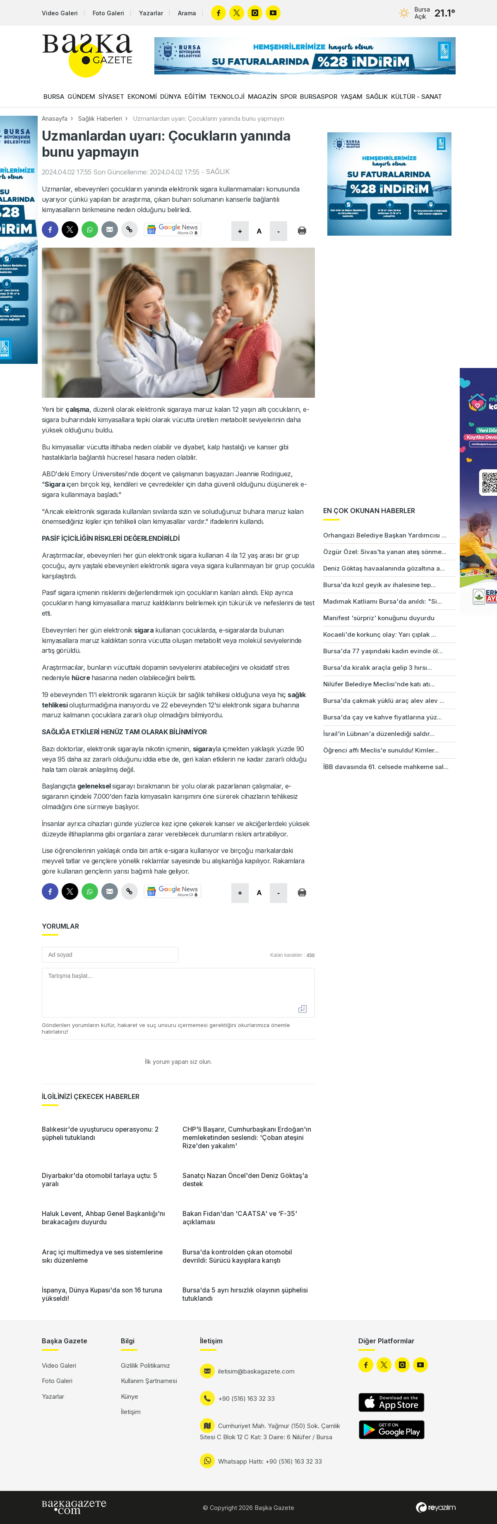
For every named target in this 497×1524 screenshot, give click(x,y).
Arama (187, 13)
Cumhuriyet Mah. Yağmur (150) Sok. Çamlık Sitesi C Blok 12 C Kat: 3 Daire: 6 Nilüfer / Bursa (270, 1431)
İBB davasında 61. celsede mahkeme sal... (386, 767)
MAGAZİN (262, 96)
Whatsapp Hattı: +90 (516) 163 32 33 (270, 1461)
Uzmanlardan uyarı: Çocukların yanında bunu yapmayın (208, 118)
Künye (129, 1396)
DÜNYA (170, 96)
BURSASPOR (318, 96)
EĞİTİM (195, 96)
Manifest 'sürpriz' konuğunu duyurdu (379, 618)
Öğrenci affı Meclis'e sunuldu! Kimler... (381, 750)
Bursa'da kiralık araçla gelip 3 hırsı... (377, 667)
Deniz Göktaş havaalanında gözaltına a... (384, 568)
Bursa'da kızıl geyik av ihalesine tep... (379, 585)
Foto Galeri (108, 13)
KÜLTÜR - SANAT (416, 96)
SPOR (288, 96)
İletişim (131, 1412)
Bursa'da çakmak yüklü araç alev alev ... (383, 701)
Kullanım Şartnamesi (149, 1381)
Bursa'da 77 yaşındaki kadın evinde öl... (383, 651)
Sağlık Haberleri (100, 118)
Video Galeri (60, 13)
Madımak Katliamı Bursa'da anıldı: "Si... (382, 601)
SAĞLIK (377, 96)
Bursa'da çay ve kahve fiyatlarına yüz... (382, 717)
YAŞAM (352, 96)
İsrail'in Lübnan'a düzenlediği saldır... (379, 734)
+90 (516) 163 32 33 (246, 1398)
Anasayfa (54, 118)
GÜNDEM (81, 96)
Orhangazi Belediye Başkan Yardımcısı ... (385, 535)
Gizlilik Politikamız (145, 1365)
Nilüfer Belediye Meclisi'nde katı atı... (379, 684)
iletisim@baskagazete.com (256, 1371)
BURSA (53, 96)
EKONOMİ (142, 96)
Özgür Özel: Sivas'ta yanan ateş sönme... (385, 552)
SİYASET (111, 96)
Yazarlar (151, 13)
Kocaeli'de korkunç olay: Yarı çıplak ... (379, 634)
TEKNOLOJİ (227, 96)
